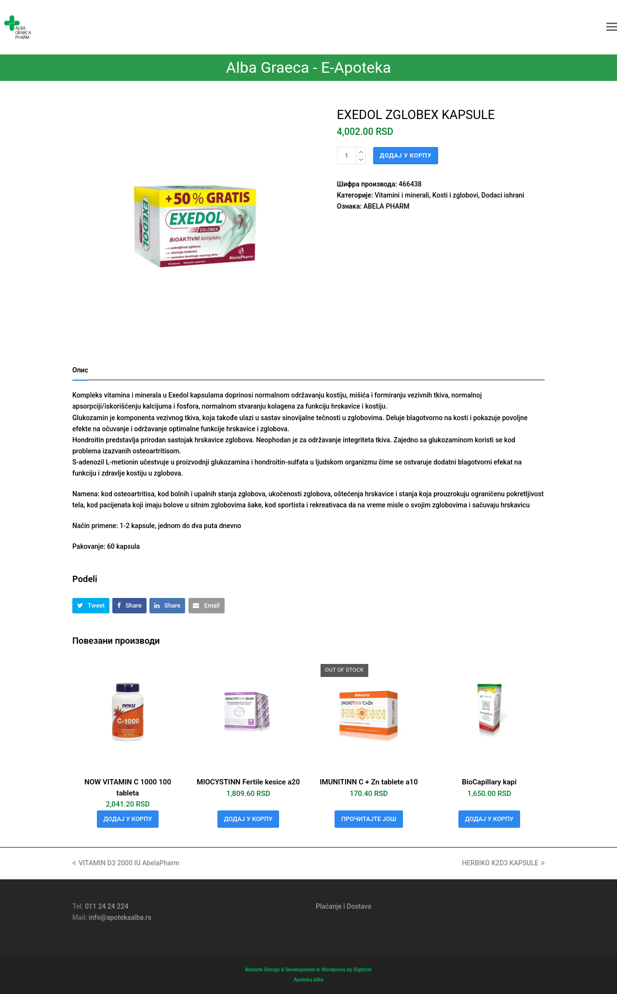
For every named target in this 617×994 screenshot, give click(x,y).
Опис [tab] (80, 370)
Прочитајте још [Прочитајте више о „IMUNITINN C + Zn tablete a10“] (368, 818)
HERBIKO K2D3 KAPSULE (503, 863)
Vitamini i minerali (402, 195)
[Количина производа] (346, 155)
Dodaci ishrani (503, 195)
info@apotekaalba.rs (120, 917)
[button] (611, 27)
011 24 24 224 (106, 906)
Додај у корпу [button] (128, 818)
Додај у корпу (405, 155)
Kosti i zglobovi (455, 195)
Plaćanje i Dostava (343, 906)
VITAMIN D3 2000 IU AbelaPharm (125, 863)
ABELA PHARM (386, 206)
